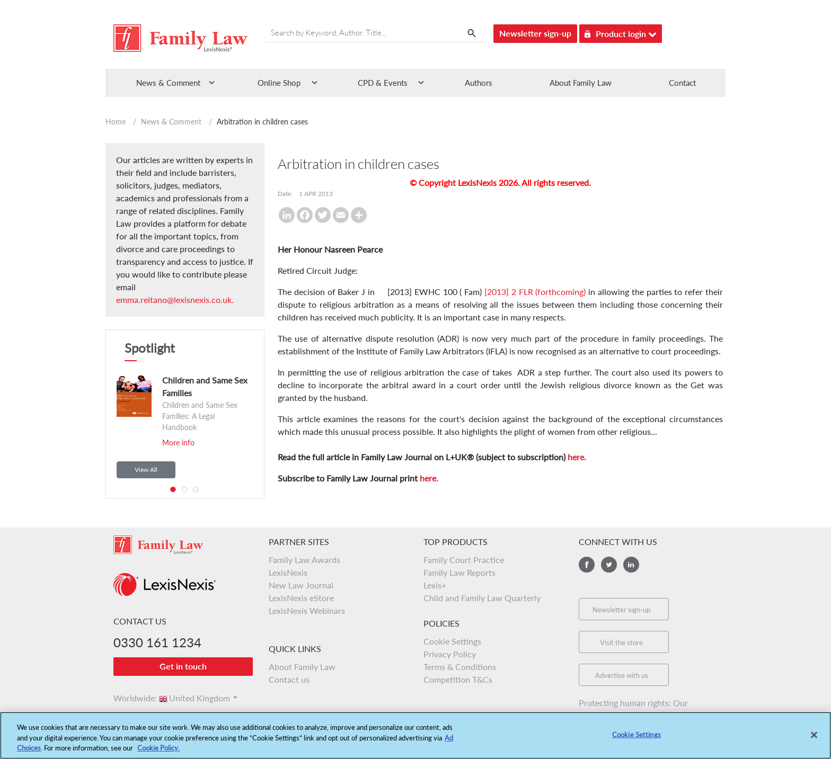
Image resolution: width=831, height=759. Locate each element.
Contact (682, 82)
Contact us (289, 679)
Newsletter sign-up (535, 33)
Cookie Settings (452, 641)
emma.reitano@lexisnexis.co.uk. (175, 299)
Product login (621, 32)
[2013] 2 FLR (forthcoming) (535, 292)
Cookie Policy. (158, 748)
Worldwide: (130, 698)
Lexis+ (434, 585)
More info (178, 442)
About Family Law (581, 82)
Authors (478, 82)
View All (146, 470)
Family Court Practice (463, 560)
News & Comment (171, 121)
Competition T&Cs (457, 679)
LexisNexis (288, 572)
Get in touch (183, 666)
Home (115, 121)
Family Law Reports (459, 572)
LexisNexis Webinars (307, 610)
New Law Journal (301, 585)
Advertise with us (621, 675)
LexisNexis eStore (301, 598)
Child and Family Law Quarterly (482, 598)
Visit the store (621, 642)
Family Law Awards (304, 560)
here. (577, 457)
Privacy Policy (449, 654)
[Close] (814, 735)
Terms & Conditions (459, 667)
